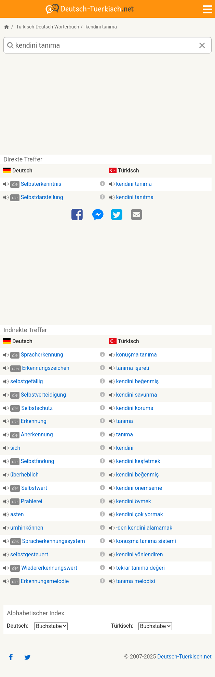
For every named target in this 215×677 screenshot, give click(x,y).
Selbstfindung (37, 461)
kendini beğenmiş (137, 381)
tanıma (124, 421)
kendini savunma (136, 394)
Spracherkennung (42, 354)
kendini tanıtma (135, 197)
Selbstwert (34, 488)
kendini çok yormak (139, 514)
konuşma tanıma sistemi (146, 541)
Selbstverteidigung (43, 394)
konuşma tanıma (136, 354)
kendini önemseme (139, 488)
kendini (125, 448)
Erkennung (33, 421)
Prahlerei (31, 501)
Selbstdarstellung (42, 197)
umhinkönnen (26, 527)
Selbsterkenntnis (41, 184)
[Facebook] (78, 215)
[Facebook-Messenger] (98, 215)
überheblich (24, 474)
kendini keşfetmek (138, 461)
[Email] (137, 215)
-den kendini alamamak (144, 527)
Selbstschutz (37, 408)
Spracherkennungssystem (53, 541)
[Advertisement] (107, 107)
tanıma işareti (132, 368)
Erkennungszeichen (45, 368)
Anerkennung (37, 434)
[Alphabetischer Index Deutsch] (51, 626)
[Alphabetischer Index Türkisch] (155, 626)
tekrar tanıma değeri (140, 568)
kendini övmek (133, 501)
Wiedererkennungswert (49, 568)
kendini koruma (134, 408)
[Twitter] (117, 215)
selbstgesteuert (29, 554)
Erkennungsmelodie (45, 581)
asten (17, 514)
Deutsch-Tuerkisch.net (184, 656)
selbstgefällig (26, 381)
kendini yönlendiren (139, 554)
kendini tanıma (134, 184)
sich (15, 448)
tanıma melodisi (135, 581)
